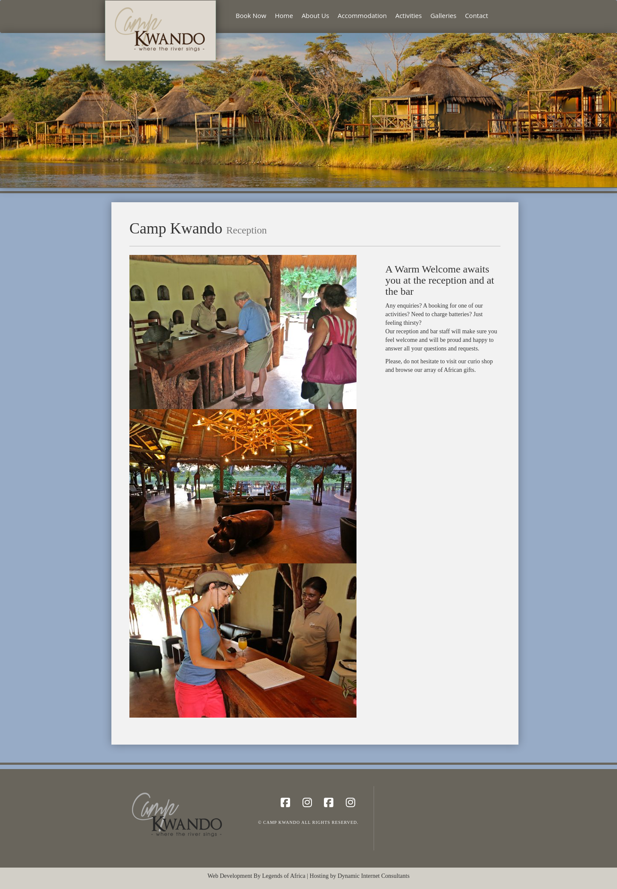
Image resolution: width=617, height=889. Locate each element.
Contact (476, 15)
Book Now (251, 15)
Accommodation (362, 15)
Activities (408, 15)
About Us (315, 15)
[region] (308, 110)
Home (284, 15)
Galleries (443, 15)
